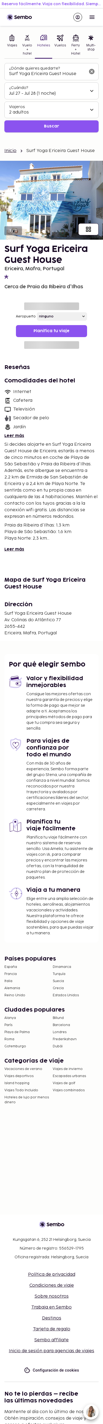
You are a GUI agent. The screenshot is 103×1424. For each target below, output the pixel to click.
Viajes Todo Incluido (21, 1090)
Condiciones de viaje (51, 1285)
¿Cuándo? (18, 87)
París (8, 1025)
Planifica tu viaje (51, 331)
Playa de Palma (17, 1032)
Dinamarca (62, 967)
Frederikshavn (65, 1039)
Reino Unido (14, 995)
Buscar (51, 126)
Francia (10, 974)
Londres (59, 1032)
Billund (58, 1018)
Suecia (58, 981)
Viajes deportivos (19, 1076)
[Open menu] (92, 17)
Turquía (59, 974)
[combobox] (47, 74)
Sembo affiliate (51, 1340)
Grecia (58, 988)
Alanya (10, 1018)
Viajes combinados (69, 1090)
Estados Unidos (66, 995)
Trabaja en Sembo (51, 1307)
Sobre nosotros (52, 1296)
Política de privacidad (51, 1274)
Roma (9, 1039)
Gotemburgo (15, 1046)
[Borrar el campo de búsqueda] (91, 71)
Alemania (12, 988)
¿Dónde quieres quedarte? (34, 68)
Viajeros (17, 107)
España (10, 967)
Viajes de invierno (68, 1069)
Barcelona (61, 1025)
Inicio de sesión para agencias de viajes (51, 1351)
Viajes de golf (64, 1083)
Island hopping (16, 1083)
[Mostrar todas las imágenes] (88, 229)
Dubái (58, 1046)
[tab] (12, 45)
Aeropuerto (26, 316)
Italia (8, 981)
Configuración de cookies (51, 1370)
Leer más (14, 436)
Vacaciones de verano (23, 1069)
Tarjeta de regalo (51, 1329)
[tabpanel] (51, 98)
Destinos (51, 1318)
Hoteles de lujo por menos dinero (26, 1099)
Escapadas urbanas (69, 1076)
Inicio (10, 150)
